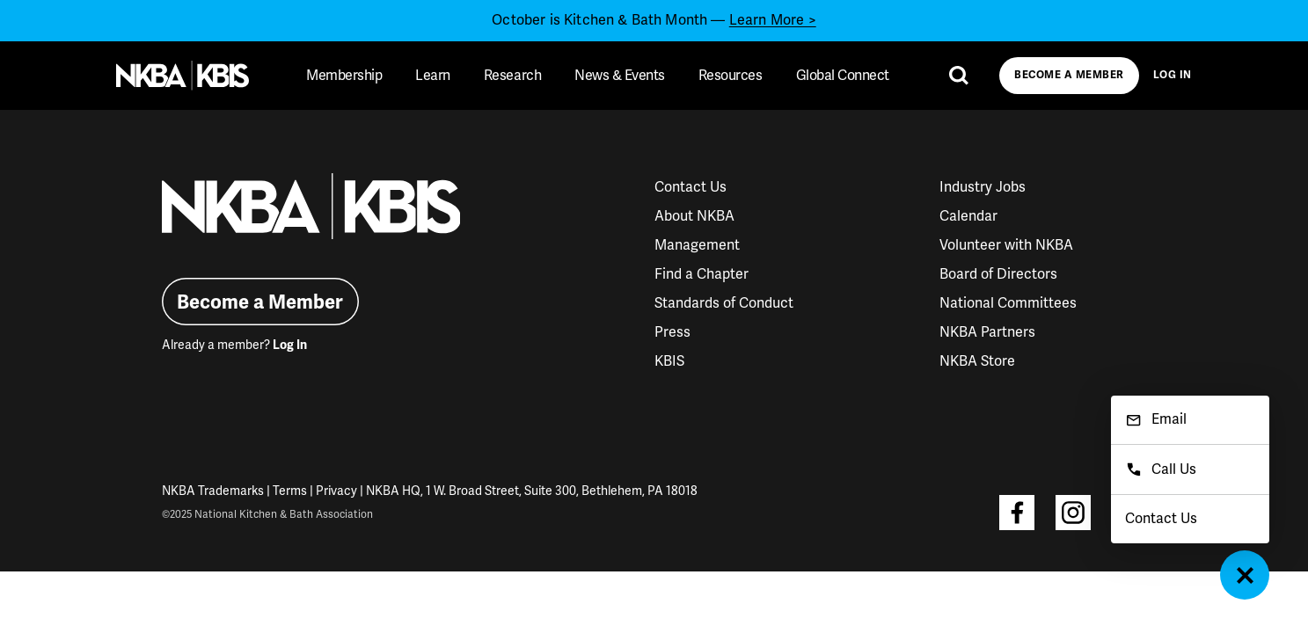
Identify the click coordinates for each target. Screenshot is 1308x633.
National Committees (1008, 303)
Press (672, 332)
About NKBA (694, 216)
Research (512, 75)
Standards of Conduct (723, 303)
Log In (1172, 75)
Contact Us (690, 187)
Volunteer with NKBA (1006, 245)
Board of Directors (998, 274)
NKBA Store (977, 361)
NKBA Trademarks (213, 491)
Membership (344, 75)
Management (697, 245)
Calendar (968, 216)
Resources (730, 75)
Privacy (336, 491)
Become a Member (1068, 75)
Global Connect (842, 75)
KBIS (669, 361)
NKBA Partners (987, 332)
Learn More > (772, 20)
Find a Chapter (701, 274)
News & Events (619, 75)
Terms (290, 491)
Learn (432, 75)
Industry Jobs (982, 187)
